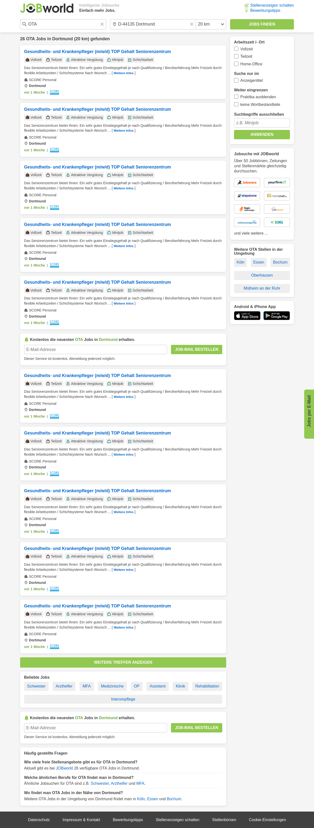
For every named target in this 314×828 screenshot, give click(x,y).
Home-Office (251, 64)
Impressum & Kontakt (81, 820)
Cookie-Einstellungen (267, 820)
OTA (30, 38)
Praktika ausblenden (258, 97)
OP (136, 686)
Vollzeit (246, 49)
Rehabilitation (207, 686)
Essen (152, 799)
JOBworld (64, 768)
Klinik (180, 686)
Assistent (158, 686)
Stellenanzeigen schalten (272, 5)
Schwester (36, 686)
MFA (87, 686)
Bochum (174, 799)
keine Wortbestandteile (260, 104)
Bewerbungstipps (265, 10)
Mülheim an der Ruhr (262, 288)
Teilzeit (246, 56)
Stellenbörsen (224, 820)
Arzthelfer (64, 686)
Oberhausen (262, 275)
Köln (141, 799)
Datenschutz (39, 820)
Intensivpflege (123, 699)
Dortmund (62, 38)
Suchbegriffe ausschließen (259, 114)
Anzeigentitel (251, 80)
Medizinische (112, 686)
